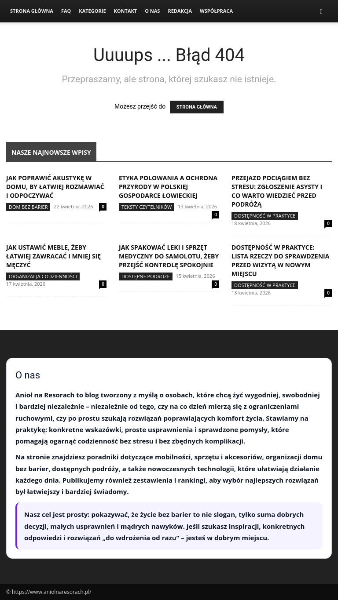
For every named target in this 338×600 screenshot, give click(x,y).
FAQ (66, 10)
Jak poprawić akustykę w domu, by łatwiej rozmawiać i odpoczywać (55, 187)
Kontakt (125, 10)
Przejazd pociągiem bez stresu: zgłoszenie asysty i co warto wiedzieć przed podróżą (276, 191)
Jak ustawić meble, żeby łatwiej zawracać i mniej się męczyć (53, 256)
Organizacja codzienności (43, 276)
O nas (152, 10)
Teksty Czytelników (146, 207)
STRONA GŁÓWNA (196, 107)
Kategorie (92, 10)
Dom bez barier (28, 207)
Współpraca (216, 10)
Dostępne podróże (145, 276)
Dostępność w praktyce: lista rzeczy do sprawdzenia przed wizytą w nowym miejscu (280, 260)
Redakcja (180, 10)
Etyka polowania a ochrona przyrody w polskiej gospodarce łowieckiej (168, 187)
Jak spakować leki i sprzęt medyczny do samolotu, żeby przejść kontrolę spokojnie (169, 256)
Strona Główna (31, 10)
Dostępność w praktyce (264, 215)
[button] (321, 11)
